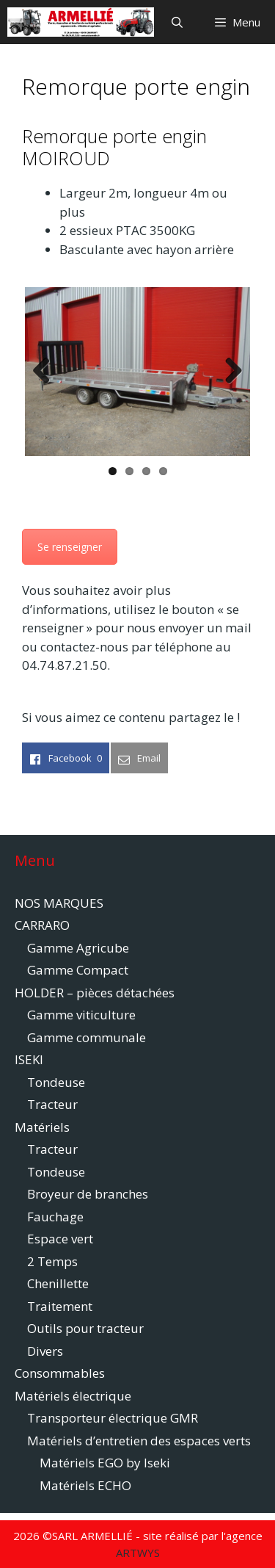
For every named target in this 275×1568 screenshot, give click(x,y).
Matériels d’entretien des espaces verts (139, 1440)
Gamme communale (86, 1037)
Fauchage (55, 1216)
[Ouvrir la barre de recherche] (176, 22)
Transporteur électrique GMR (112, 1417)
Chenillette (58, 1283)
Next (228, 371)
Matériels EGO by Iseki (105, 1462)
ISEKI (29, 1059)
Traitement (59, 1306)
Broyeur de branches (87, 1193)
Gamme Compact (77, 969)
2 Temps (52, 1261)
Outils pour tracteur (85, 1328)
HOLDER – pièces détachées (95, 992)
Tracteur (52, 1104)
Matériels (42, 1127)
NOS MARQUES (59, 903)
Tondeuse (56, 1082)
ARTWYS (138, 1552)
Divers (45, 1351)
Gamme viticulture (81, 1014)
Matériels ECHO (85, 1485)
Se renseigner (69, 547)
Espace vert (60, 1238)
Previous (47, 371)
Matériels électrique (73, 1395)
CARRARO (42, 925)
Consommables (60, 1373)
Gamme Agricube (78, 947)
